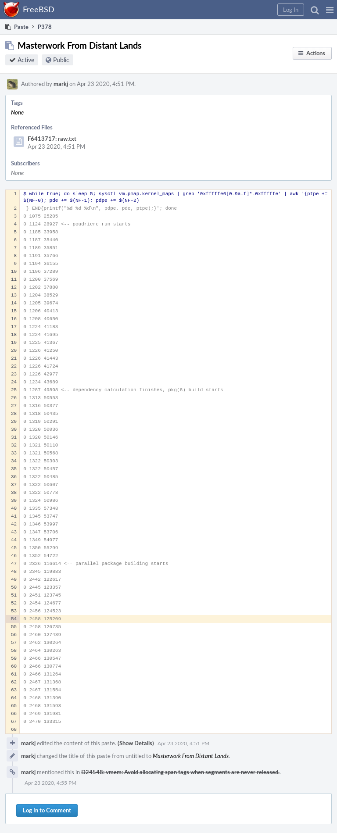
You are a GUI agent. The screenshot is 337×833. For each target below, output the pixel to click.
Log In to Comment (47, 810)
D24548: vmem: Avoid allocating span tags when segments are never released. (180, 772)
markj (61, 84)
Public (61, 60)
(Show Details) (136, 743)
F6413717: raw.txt (52, 139)
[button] (330, 9)
